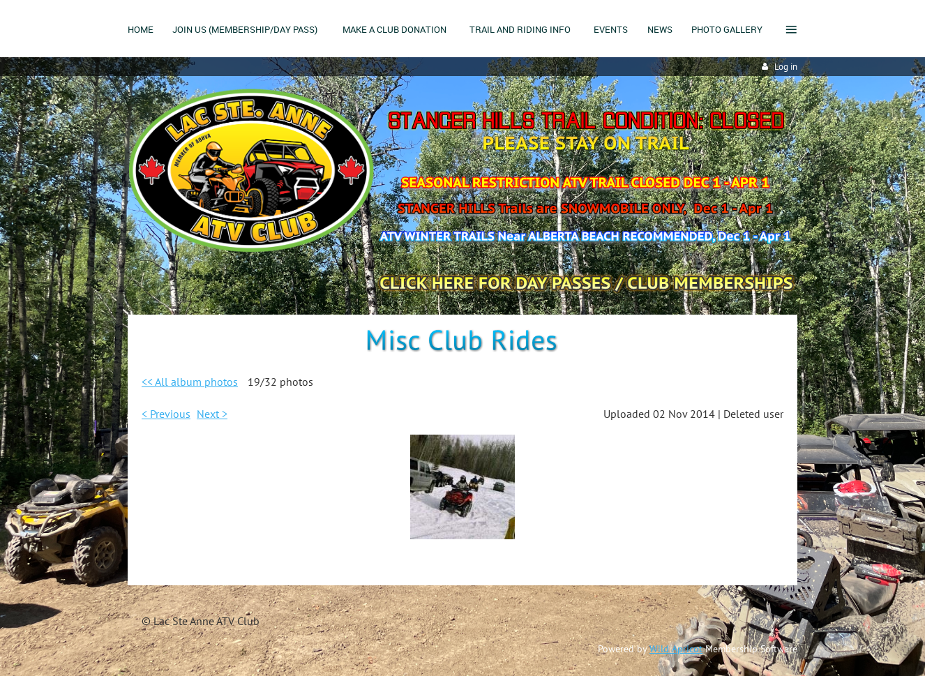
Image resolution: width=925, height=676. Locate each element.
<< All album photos (190, 382)
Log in (785, 67)
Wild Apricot (675, 649)
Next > (212, 414)
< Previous (166, 414)
